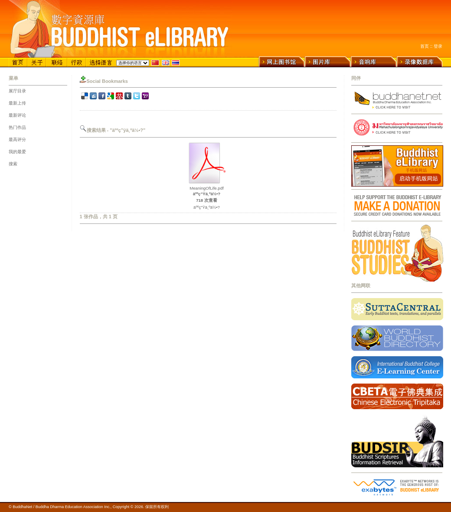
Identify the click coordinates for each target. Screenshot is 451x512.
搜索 (13, 163)
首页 (424, 46)
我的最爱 (17, 151)
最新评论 (17, 115)
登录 (438, 46)
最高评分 (17, 139)
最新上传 (17, 103)
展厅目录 (17, 91)
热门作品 (17, 127)
